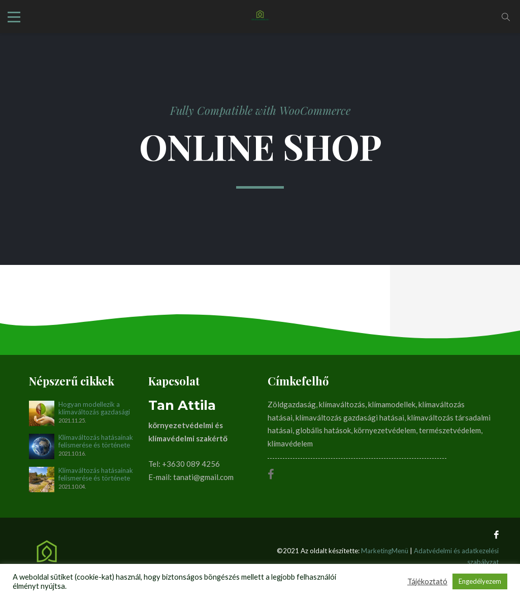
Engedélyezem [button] (480, 581)
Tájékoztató (427, 581)
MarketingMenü (384, 551)
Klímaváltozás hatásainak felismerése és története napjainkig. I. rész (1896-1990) (95, 474)
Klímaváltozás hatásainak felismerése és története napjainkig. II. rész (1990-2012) (95, 441)
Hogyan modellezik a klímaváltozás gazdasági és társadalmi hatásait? (94, 408)
